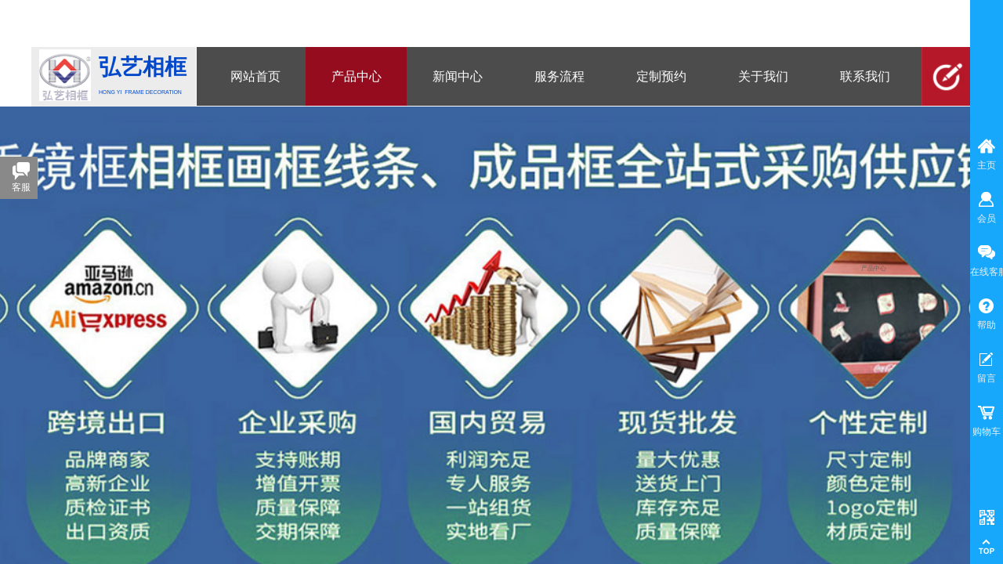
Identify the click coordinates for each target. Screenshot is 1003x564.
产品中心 (873, 268)
